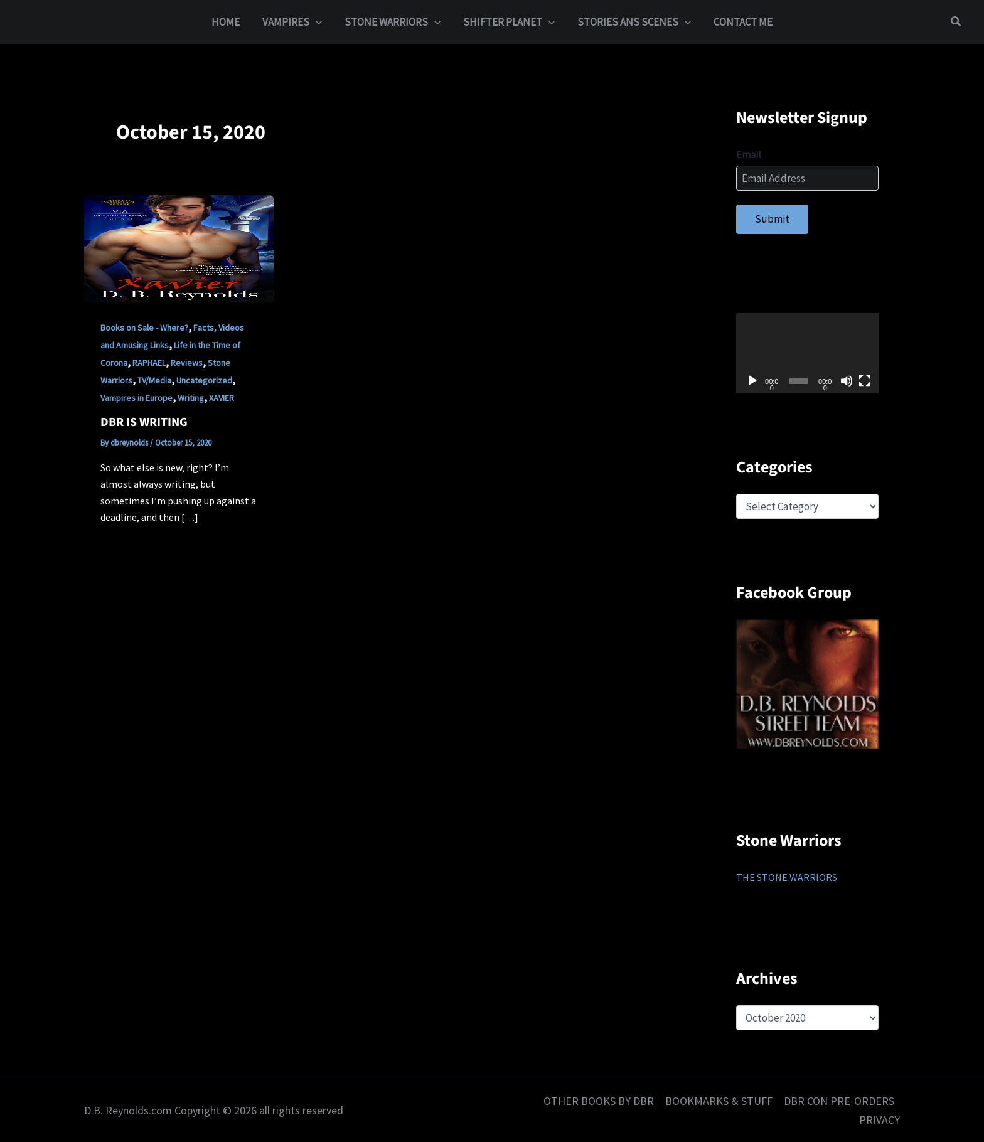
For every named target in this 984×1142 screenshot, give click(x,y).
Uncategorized (204, 380)
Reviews (187, 362)
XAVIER (221, 397)
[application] (807, 353)
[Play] (752, 381)
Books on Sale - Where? (144, 327)
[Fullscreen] (864, 381)
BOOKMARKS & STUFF (719, 1101)
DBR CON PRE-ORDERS (839, 1101)
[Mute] (846, 381)
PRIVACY (879, 1120)
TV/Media (154, 380)
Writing (191, 397)
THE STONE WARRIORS (786, 877)
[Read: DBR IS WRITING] (179, 248)
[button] (317, 22)
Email (748, 154)
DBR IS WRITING (144, 422)
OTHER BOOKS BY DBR (598, 1101)
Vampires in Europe (136, 397)
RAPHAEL (149, 362)
